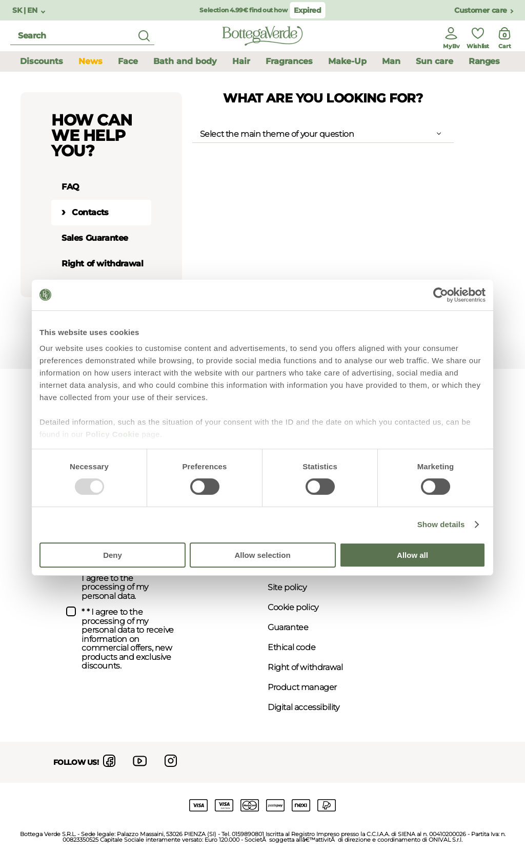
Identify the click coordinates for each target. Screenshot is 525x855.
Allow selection (262, 555)
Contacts (90, 212)
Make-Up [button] (347, 61)
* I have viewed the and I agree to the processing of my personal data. (126, 578)
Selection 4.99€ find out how (243, 10)
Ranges (484, 61)
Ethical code (291, 647)
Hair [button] (241, 61)
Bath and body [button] (185, 61)
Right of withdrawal (102, 263)
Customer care (480, 10)
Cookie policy (293, 607)
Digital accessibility (303, 707)
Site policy (287, 587)
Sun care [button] (434, 61)
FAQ (70, 187)
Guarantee (288, 627)
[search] (82, 36)
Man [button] (391, 61)
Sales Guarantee (95, 238)
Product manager (302, 687)
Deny (112, 555)
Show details (441, 524)
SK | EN (25, 10)
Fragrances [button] (289, 61)
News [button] (90, 61)
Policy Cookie (112, 434)
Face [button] (128, 61)
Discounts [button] (41, 61)
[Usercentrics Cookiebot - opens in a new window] (441, 294)
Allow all (412, 555)
